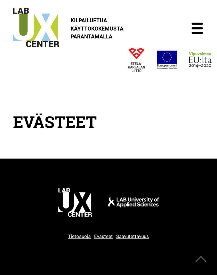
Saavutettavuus (132, 236)
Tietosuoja (79, 236)
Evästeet (103, 236)
